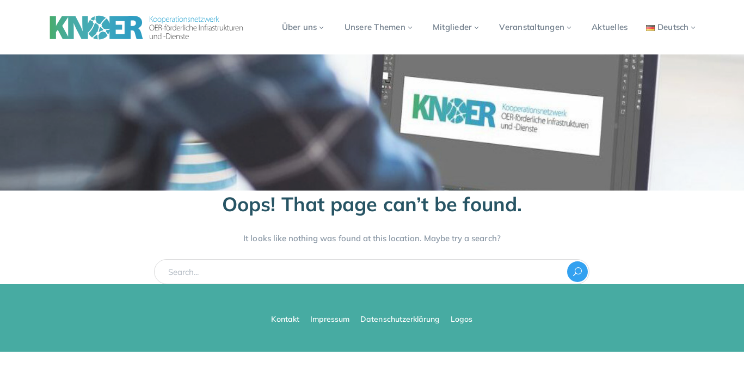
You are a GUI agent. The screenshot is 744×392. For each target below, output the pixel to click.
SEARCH (577, 271)
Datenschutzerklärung (400, 319)
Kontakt (285, 319)
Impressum (329, 319)
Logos (461, 319)
